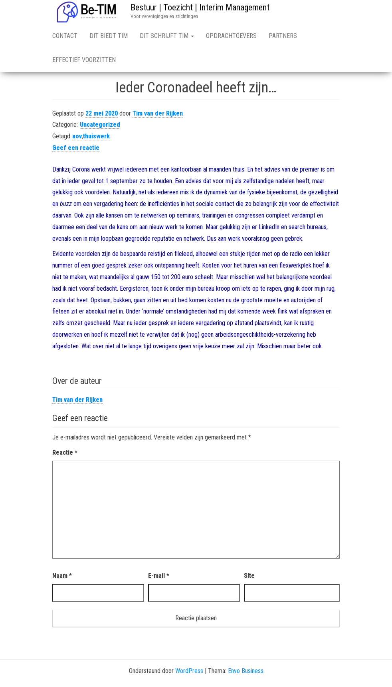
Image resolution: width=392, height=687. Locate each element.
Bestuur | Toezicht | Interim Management (200, 7)
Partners (283, 36)
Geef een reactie (75, 148)
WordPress (189, 671)
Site (249, 575)
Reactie (64, 452)
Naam (62, 575)
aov (77, 136)
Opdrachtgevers (231, 36)
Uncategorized (100, 124)
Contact (64, 36)
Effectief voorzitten (84, 60)
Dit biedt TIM (108, 36)
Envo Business (245, 671)
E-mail (158, 575)
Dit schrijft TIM (167, 36)
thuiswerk (96, 136)
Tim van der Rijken (158, 113)
